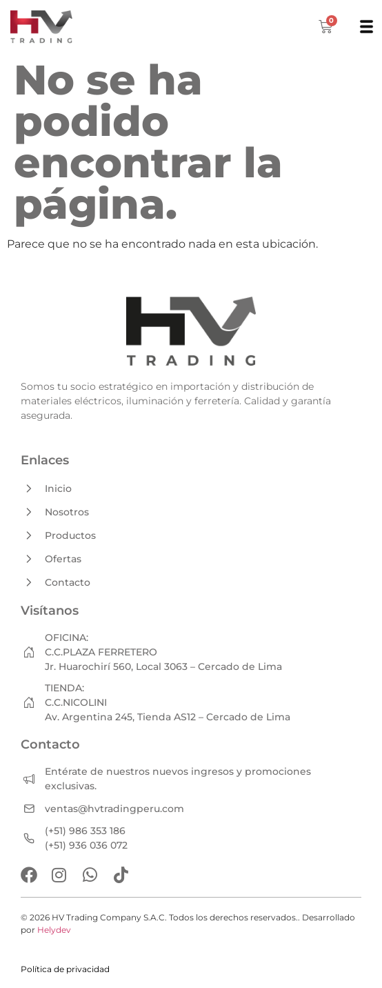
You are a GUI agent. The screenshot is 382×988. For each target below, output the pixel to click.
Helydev (54, 930)
